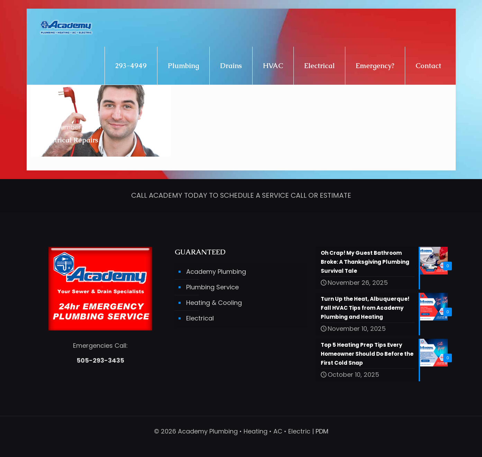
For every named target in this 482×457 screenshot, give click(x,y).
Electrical (200, 318)
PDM (322, 431)
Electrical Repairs (69, 140)
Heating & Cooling (214, 302)
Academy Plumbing (216, 271)
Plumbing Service (212, 287)
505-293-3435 (100, 360)
